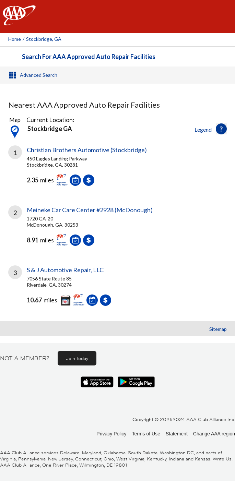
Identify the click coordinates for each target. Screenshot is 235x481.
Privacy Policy (111, 433)
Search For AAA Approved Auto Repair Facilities (88, 56)
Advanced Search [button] (38, 75)
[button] (221, 128)
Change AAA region (214, 433)
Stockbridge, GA (43, 39)
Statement (177, 433)
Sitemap (218, 329)
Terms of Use (146, 433)
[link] (117, 170)
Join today (77, 358)
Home (14, 39)
